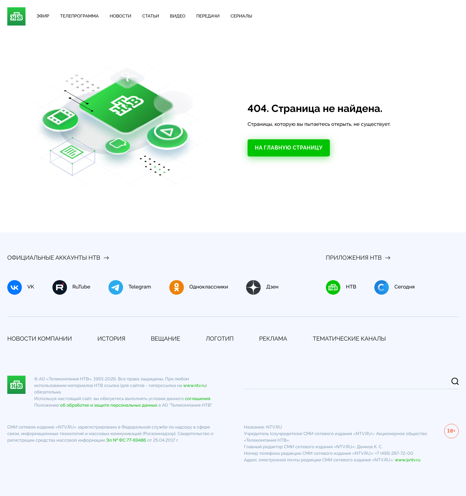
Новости (120, 16)
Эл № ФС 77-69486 (126, 440)
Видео (177, 16)
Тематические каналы (349, 338)
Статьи (150, 16)
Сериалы (241, 16)
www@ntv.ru (407, 459)
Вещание (165, 338)
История (111, 338)
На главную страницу (289, 148)
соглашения (197, 398)
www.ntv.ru (194, 385)
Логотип (220, 338)
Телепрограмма (79, 16)
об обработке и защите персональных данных (108, 405)
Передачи (208, 16)
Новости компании (39, 338)
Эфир (42, 16)
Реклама (273, 338)
